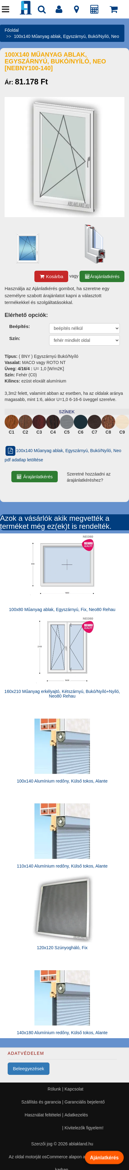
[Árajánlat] (94, 11)
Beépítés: (19, 326)
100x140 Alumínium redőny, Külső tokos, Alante (62, 781)
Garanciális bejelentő (84, 1101)
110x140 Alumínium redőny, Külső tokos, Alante (62, 866)
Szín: (14, 338)
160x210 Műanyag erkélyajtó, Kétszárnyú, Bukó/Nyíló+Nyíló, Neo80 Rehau (62, 693)
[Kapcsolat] (76, 11)
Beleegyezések (28, 1068)
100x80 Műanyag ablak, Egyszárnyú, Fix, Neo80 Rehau (62, 609)
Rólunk (54, 1089)
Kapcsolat (73, 1089)
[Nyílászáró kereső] (42, 11)
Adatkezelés (76, 1114)
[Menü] (6, 10)
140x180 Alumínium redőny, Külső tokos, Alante (62, 1032)
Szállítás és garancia (41, 1101)
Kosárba (51, 276)
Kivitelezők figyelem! (84, 1127)
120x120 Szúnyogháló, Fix (62, 947)
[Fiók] (59, 11)
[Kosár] (114, 11)
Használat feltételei (43, 1114)
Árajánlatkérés (101, 276)
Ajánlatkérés (104, 1157)
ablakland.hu (81, 1143)
